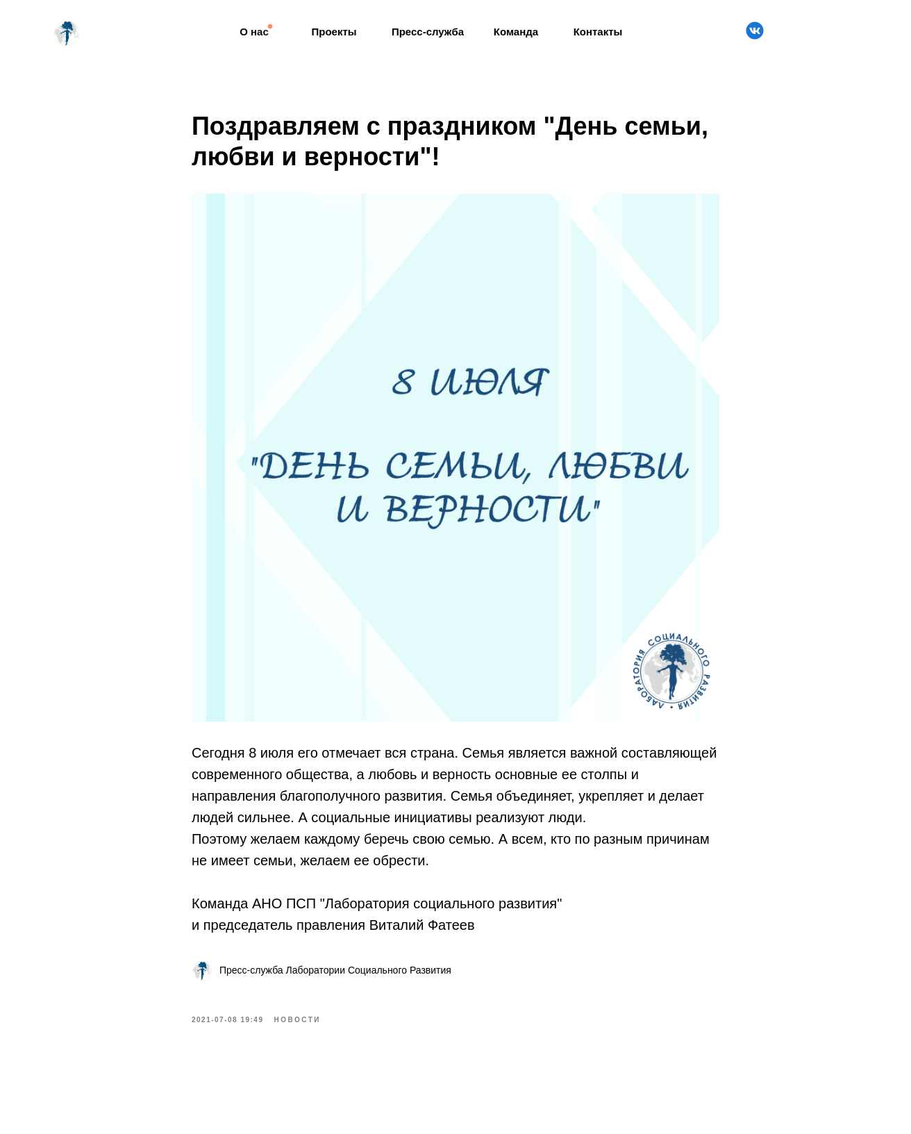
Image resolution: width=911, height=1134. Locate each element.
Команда (516, 31)
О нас (254, 31)
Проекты (333, 31)
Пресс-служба (428, 31)
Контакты (598, 31)
